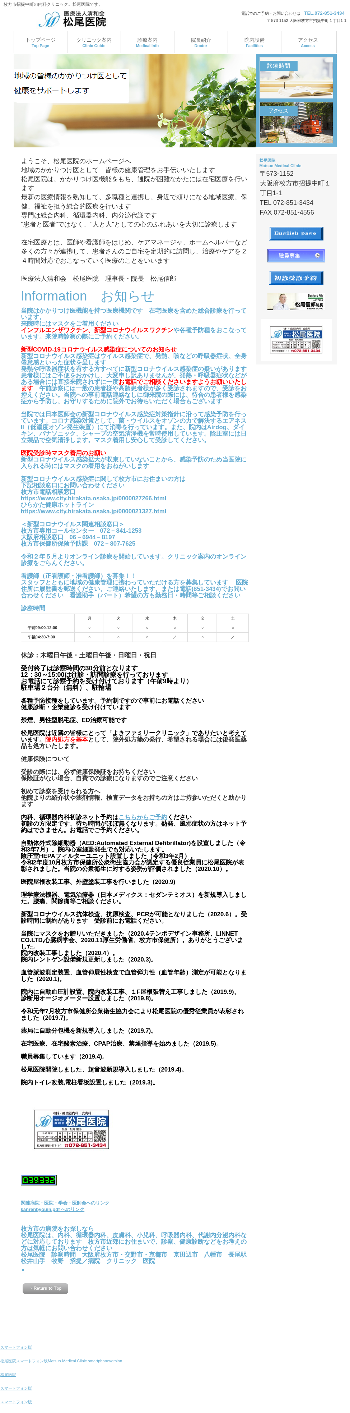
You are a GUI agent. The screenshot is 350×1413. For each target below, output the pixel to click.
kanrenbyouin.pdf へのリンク (53, 1209)
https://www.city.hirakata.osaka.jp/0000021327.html (94, 511)
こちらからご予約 (142, 817)
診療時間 (296, 77)
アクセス (296, 122)
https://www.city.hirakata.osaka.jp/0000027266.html (94, 498)
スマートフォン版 (16, 1347)
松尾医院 (8, 1374)
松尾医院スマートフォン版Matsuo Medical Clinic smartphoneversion (61, 1361)
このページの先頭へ (45, 1288)
